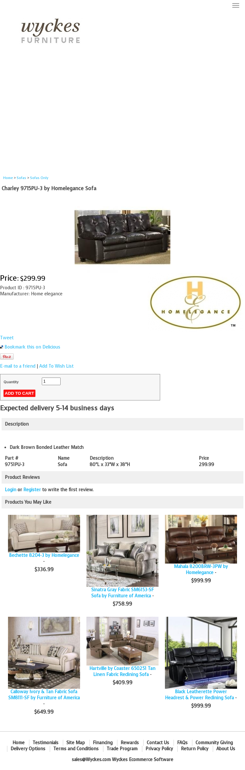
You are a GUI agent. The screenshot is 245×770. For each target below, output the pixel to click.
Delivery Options (28, 749)
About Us (225, 749)
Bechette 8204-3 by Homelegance (44, 555)
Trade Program (122, 749)
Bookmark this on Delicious (32, 347)
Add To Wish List (56, 366)
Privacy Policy (159, 749)
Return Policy (194, 749)
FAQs (182, 743)
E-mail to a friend (17, 366)
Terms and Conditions (76, 749)
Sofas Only (39, 178)
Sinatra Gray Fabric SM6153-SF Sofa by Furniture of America (122, 593)
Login (10, 490)
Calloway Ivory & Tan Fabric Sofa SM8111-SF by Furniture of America (44, 695)
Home (8, 178)
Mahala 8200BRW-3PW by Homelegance (201, 570)
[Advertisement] (122, 116)
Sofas (21, 178)
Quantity (11, 382)
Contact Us (158, 743)
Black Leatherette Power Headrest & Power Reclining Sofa (199, 695)
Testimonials (45, 743)
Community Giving (214, 743)
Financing (103, 743)
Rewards (130, 743)
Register (32, 490)
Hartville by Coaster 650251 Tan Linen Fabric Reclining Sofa (122, 672)
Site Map (75, 743)
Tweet (7, 338)
